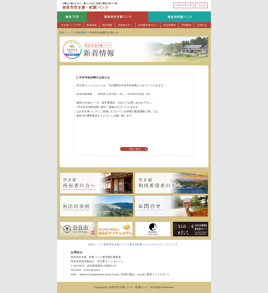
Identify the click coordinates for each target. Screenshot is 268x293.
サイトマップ (184, 5)
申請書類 (186, 25)
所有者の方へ (125, 25)
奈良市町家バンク (139, 244)
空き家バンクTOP (71, 25)
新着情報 (92, 25)
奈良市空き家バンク (115, 244)
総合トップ (95, 244)
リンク (202, 5)
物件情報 (107, 25)
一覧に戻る (133, 149)
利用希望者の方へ (148, 25)
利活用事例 (170, 25)
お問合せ (202, 25)
